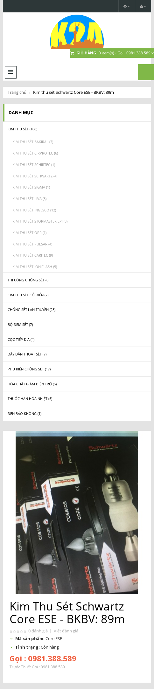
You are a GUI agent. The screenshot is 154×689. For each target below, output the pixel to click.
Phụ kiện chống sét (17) (29, 369)
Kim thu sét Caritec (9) (32, 255)
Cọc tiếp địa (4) (21, 339)
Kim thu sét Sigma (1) (31, 187)
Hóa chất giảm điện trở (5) (32, 384)
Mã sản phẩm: (30, 638)
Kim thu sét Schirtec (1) (33, 164)
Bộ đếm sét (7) (20, 324)
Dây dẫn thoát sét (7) (27, 354)
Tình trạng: (27, 647)
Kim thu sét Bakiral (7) (32, 141)
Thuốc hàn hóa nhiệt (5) (30, 398)
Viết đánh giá (66, 631)
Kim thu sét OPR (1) (29, 232)
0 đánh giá (38, 631)
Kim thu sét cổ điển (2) (28, 295)
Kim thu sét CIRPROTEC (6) (35, 153)
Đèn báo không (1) (24, 413)
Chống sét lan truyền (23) (31, 309)
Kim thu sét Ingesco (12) (34, 210)
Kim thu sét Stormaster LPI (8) (39, 221)
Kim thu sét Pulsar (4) (32, 244)
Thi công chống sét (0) (28, 280)
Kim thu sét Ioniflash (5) (34, 266)
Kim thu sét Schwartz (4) (34, 176)
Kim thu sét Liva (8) (29, 198)
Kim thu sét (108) (22, 129)
